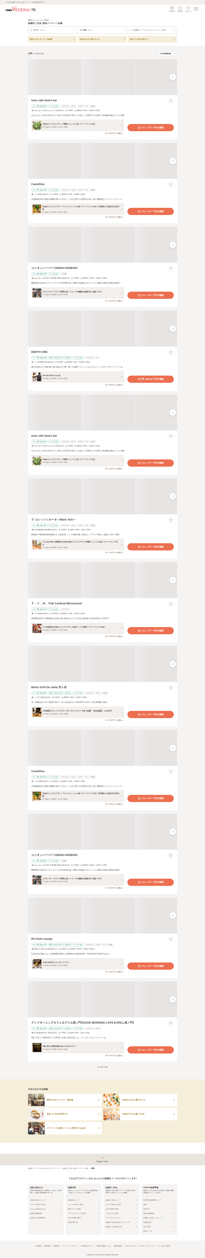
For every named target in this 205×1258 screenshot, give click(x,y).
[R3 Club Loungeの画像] (102, 916)
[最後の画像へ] (172, 77)
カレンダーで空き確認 (151, 127)
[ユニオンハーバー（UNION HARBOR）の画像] (102, 245)
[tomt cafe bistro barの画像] (102, 77)
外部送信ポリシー (87, 1246)
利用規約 (47, 1246)
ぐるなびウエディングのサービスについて (140, 1246)
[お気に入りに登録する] (171, 101)
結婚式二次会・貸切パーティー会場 (75, 1168)
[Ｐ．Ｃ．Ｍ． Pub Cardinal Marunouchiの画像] (102, 580)
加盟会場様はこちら (103, 1246)
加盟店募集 (118, 1246)
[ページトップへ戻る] (102, 1160)
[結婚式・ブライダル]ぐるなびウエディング (44, 1168)
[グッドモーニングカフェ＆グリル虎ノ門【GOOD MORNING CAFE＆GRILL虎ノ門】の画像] (102, 999)
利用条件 (56, 1246)
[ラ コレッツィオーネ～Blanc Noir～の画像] (102, 496)
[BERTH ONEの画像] (102, 329)
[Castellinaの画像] (102, 161)
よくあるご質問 (164, 1246)
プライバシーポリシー (70, 1246)
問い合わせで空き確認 (151, 379)
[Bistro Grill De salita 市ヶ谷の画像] (102, 664)
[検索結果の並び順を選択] (168, 53)
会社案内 (38, 1246)
